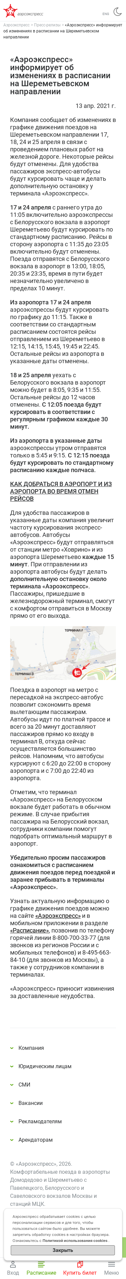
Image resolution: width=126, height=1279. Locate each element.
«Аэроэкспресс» (58, 915)
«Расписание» (29, 930)
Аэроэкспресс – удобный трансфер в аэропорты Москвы (30, 10)
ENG (105, 14)
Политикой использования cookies (76, 1240)
